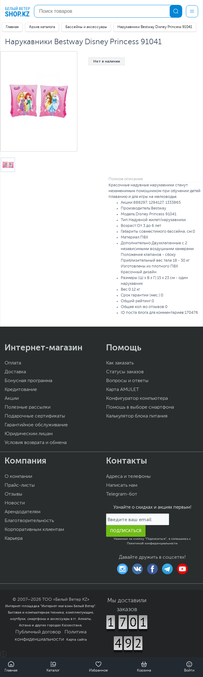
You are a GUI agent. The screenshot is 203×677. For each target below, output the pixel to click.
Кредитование (21, 389)
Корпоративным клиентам (34, 529)
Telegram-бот (121, 494)
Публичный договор (38, 632)
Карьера (14, 538)
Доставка (15, 372)
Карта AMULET (122, 389)
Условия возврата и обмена (36, 442)
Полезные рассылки (27, 407)
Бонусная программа (28, 380)
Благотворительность (29, 520)
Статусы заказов (125, 372)
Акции (12, 398)
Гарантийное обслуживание (36, 425)
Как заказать (120, 363)
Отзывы (13, 494)
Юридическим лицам (29, 434)
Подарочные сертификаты (35, 416)
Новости (15, 503)
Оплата (13, 363)
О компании (18, 476)
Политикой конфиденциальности (152, 543)
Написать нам (121, 485)
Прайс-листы (20, 485)
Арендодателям (22, 512)
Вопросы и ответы (127, 380)
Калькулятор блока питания (137, 416)
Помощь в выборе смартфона (140, 407)
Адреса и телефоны (128, 476)
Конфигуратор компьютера (137, 398)
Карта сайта (76, 639)
